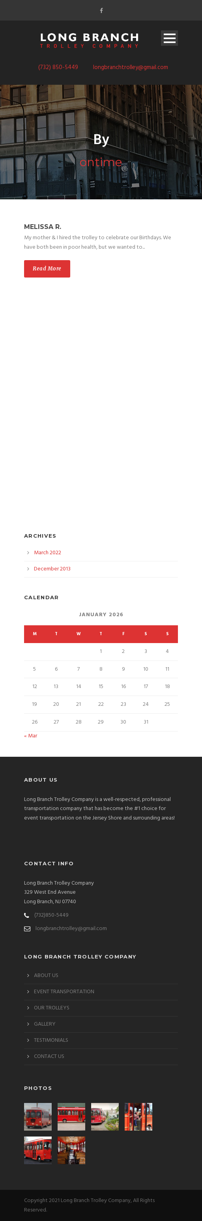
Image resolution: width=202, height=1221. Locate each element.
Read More (47, 268)
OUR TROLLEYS (51, 1008)
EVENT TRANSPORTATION (64, 991)
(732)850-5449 (51, 915)
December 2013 (52, 569)
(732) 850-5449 (58, 67)
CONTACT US (49, 1056)
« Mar (30, 736)
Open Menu (169, 38)
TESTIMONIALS (51, 1040)
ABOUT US (46, 975)
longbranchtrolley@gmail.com (130, 67)
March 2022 (47, 552)
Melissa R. (42, 227)
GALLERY (45, 1024)
